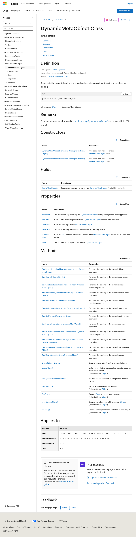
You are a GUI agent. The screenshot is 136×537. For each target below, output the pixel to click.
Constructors (48, 47)
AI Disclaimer (8, 527)
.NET (50, 19)
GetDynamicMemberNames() (53, 378)
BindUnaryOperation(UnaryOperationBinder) (60, 355)
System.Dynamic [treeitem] (12, 33)
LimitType (46, 224)
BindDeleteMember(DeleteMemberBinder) (59, 300)
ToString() (46, 409)
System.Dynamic (58, 69)
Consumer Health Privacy (76, 527)
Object (55, 106)
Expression (46, 214)
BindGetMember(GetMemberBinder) (56, 316)
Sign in (130, 3)
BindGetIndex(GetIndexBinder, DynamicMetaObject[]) (63, 308)
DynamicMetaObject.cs (57, 76)
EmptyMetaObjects (50, 188)
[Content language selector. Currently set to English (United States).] (15, 521)
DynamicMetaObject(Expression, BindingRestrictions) (63, 158)
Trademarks (110, 527)
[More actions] (129, 20)
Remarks (46, 44)
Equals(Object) (48, 368)
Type (63, 234)
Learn (43, 19)
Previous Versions (24, 527)
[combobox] (18, 23)
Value (44, 242)
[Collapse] (32, 17)
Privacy (58, 527)
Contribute (47, 527)
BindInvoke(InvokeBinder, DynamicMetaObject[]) (61, 324)
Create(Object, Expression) (52, 363)
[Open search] (123, 3)
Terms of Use (97, 527)
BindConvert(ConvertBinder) (53, 277)
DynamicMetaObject (96, 153)
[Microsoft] (5, 3)
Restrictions (46, 229)
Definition (47, 40)
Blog (36, 527)
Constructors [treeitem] (12, 71)
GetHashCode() (48, 386)
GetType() (46, 394)
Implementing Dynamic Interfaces (90, 121)
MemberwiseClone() (50, 402)
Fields (45, 51)
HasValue (45, 219)
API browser (59, 19)
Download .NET (124, 10)
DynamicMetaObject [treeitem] (16, 67)
